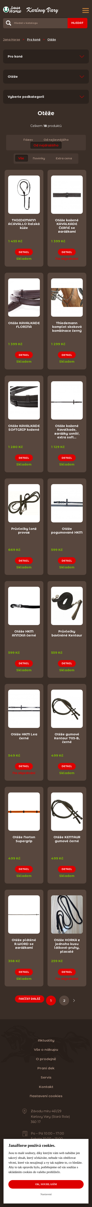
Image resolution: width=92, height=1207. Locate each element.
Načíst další (29, 998)
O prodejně (46, 1058)
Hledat (77, 23)
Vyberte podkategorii (26, 97)
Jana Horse (11, 39)
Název (28, 139)
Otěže (51, 39)
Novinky (39, 158)
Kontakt (46, 1086)
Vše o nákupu (46, 1049)
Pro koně (33, 39)
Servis (46, 1077)
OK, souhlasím (46, 1184)
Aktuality (46, 1040)
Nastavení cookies (46, 1095)
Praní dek (46, 1067)
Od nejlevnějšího (56, 139)
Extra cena (64, 158)
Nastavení (46, 1194)
